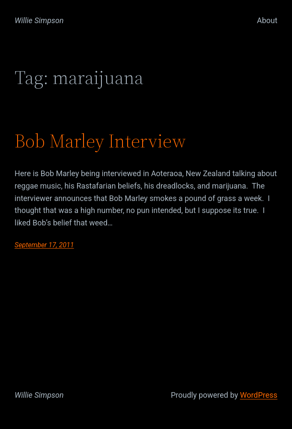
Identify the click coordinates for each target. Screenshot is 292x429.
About (267, 20)
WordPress (258, 394)
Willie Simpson (39, 20)
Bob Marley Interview (100, 141)
